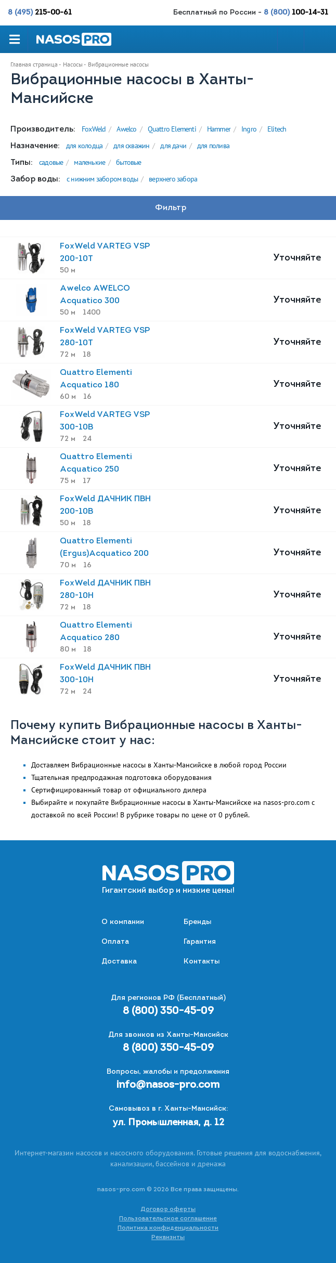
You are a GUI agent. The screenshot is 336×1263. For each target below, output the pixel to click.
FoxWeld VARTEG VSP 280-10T (105, 337)
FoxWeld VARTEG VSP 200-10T (105, 252)
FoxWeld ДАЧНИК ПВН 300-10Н (105, 673)
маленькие (89, 162)
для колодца (84, 145)
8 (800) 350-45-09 (168, 1011)
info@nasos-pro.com (168, 1085)
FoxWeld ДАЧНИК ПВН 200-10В (105, 505)
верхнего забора (173, 179)
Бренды (197, 922)
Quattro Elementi (172, 129)
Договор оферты (168, 1209)
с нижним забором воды (102, 179)
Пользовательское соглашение (168, 1219)
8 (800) (296, 13)
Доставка (119, 962)
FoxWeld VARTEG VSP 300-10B (105, 421)
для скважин (131, 145)
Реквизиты (168, 1237)
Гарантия (200, 942)
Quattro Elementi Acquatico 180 (96, 379)
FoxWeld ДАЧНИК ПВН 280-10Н (105, 589)
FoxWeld (94, 129)
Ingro (248, 129)
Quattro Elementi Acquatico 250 (96, 463)
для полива (213, 145)
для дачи (173, 145)
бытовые (128, 162)
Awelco (126, 129)
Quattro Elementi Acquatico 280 (96, 631)
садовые (51, 162)
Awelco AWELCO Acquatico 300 (95, 294)
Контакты (201, 962)
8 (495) (40, 13)
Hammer (218, 129)
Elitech (276, 129)
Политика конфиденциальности (168, 1228)
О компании (122, 922)
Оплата (115, 942)
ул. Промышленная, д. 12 (168, 1123)
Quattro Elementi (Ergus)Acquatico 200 (104, 547)
